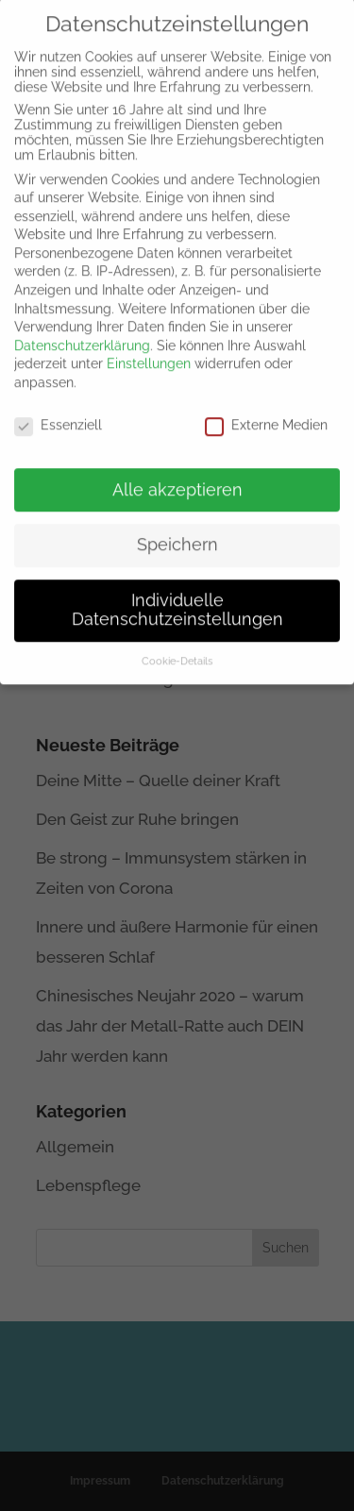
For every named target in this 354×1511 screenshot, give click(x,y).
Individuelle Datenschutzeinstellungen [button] (177, 600)
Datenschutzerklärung (82, 336)
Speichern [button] (177, 535)
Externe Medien (266, 415)
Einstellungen (149, 353)
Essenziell (58, 415)
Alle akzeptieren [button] (177, 479)
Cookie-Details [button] (177, 651)
